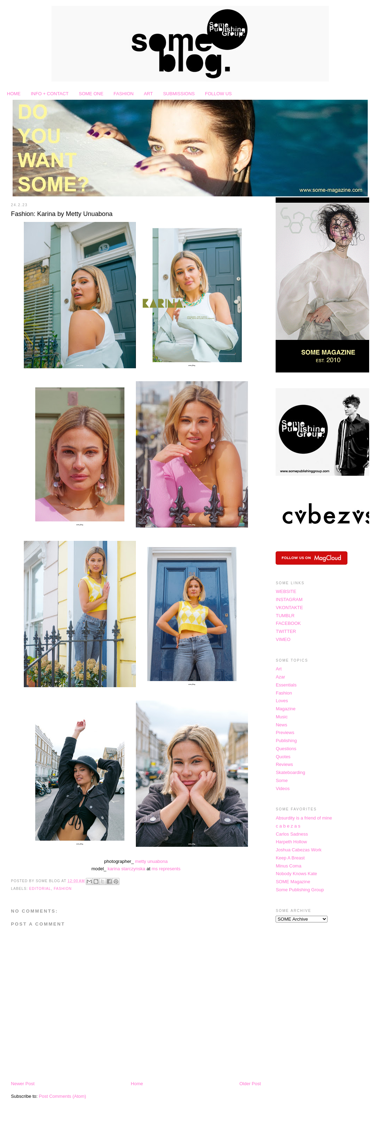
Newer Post (22, 1083)
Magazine (285, 708)
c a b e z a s (288, 826)
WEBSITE (286, 591)
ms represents (166, 868)
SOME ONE (91, 93)
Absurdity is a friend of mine (304, 818)
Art (279, 668)
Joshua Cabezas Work (299, 849)
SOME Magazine (293, 881)
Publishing (286, 740)
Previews (285, 732)
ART (148, 93)
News (281, 724)
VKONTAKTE (289, 607)
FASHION (123, 93)
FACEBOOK (288, 623)
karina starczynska (126, 868)
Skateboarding (290, 772)
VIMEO (283, 639)
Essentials (286, 685)
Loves (282, 700)
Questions (286, 748)
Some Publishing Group (300, 889)
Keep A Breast (290, 857)
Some (282, 780)
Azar (280, 676)
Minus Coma (288, 866)
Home (137, 1083)
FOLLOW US (218, 93)
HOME (14, 93)
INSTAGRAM (289, 599)
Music (282, 716)
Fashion (63, 889)
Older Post (250, 1083)
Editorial (40, 889)
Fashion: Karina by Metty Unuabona (61, 213)
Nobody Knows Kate (296, 873)
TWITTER (286, 631)
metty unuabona (151, 861)
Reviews (284, 764)
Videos (283, 788)
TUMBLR (285, 615)
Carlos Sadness (292, 834)
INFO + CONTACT (50, 93)
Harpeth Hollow (291, 841)
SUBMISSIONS (179, 93)
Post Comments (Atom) (62, 1096)
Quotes (283, 756)
